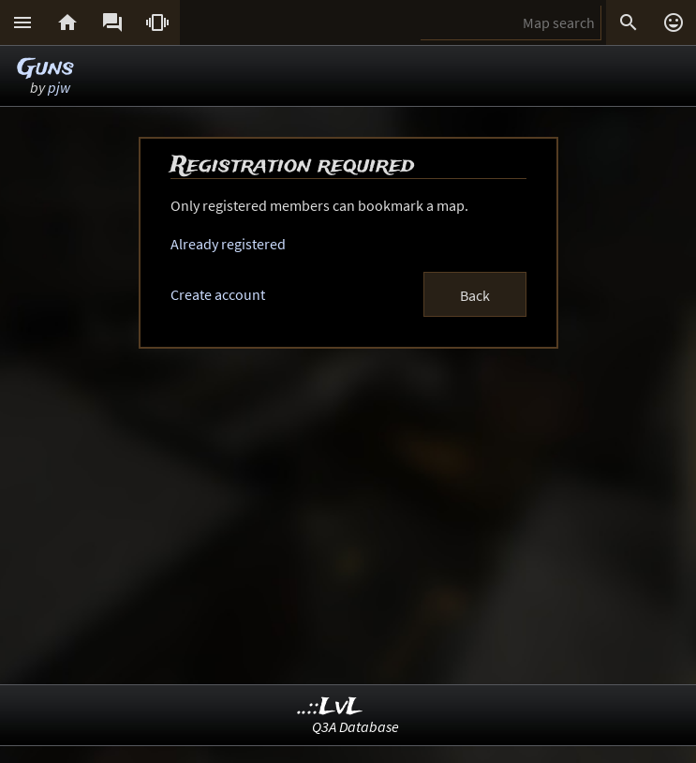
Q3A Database (355, 726)
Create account (217, 294)
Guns (45, 68)
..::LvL (330, 707)
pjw (59, 87)
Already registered (228, 243)
